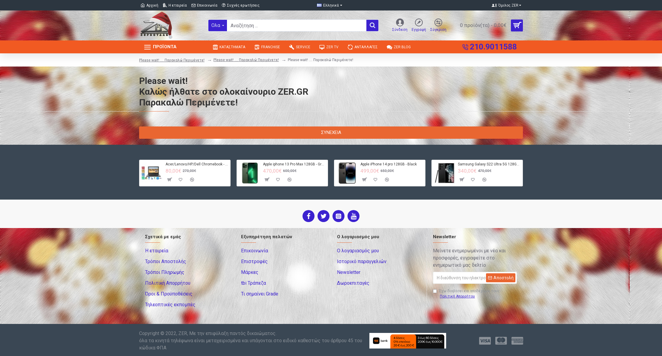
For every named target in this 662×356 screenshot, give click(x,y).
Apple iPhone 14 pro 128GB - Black (388, 164)
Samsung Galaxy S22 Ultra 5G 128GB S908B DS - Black (489, 164)
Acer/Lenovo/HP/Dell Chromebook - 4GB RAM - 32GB (197, 164)
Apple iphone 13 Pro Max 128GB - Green (294, 164)
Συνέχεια (331, 132)
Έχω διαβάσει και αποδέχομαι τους (466, 294)
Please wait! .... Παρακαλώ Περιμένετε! (171, 60)
